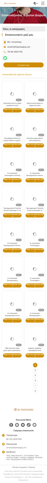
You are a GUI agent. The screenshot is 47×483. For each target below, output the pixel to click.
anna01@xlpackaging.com (18, 47)
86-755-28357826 (14, 439)
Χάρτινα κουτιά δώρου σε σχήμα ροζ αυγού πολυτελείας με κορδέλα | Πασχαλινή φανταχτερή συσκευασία (35, 104)
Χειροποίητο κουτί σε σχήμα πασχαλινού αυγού (12, 104)
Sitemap (32, 467)
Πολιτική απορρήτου (19, 467)
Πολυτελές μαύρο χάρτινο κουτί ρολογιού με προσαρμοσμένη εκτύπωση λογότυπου (35, 139)
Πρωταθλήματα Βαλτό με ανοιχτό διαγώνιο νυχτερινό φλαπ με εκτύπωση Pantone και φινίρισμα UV (12, 139)
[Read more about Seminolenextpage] (35, 386)
